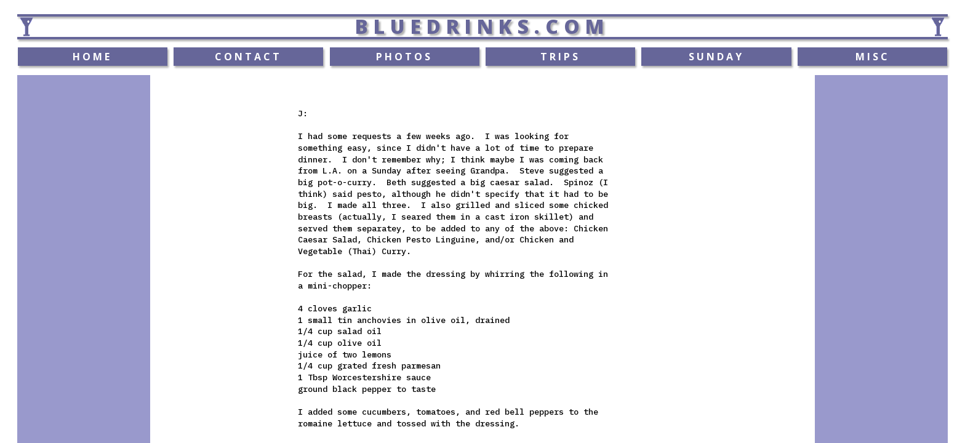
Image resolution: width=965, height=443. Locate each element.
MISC (872, 56)
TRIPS (560, 56)
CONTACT (248, 56)
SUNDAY (716, 56)
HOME (92, 56)
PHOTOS (404, 56)
